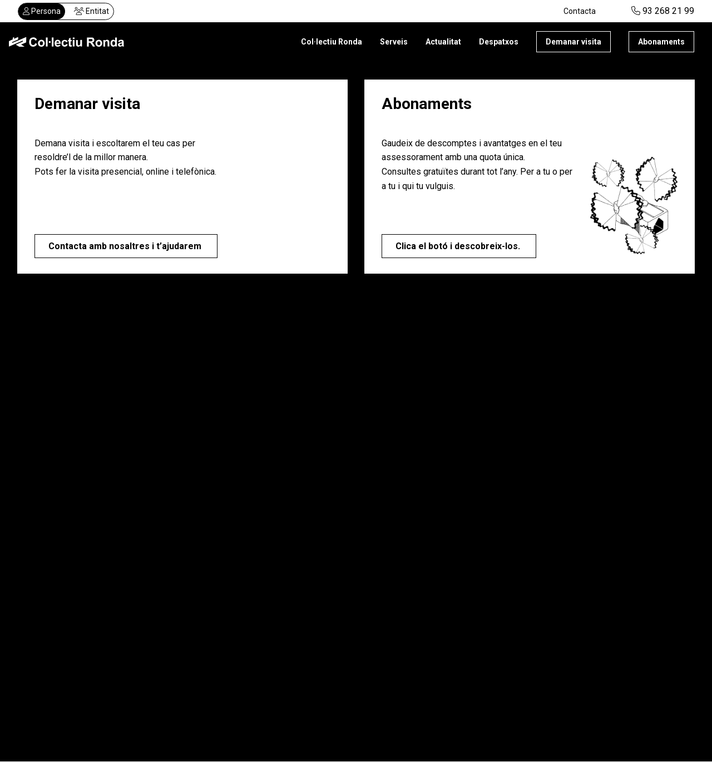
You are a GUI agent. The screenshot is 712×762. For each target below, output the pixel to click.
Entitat (91, 11)
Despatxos (498, 41)
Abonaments (661, 41)
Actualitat (443, 41)
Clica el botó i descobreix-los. (458, 249)
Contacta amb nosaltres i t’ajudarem (126, 246)
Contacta (579, 11)
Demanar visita (573, 41)
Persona (42, 11)
